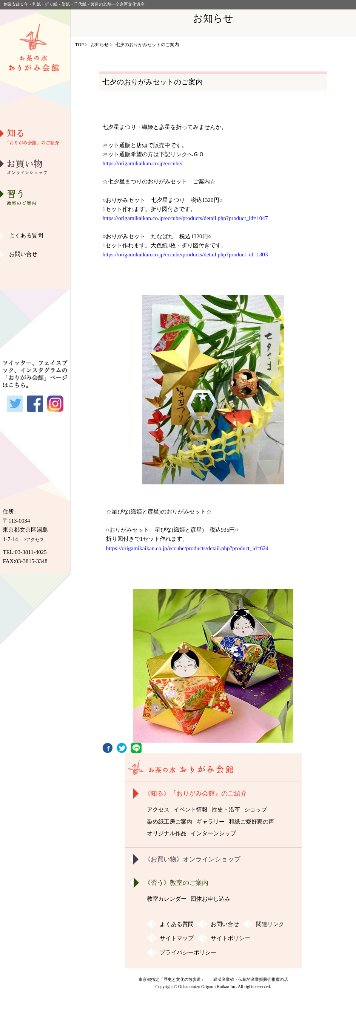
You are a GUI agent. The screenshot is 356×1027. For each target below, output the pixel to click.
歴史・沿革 (35, 178)
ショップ (255, 810)
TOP (79, 44)
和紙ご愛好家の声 (35, 255)
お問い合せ (23, 254)
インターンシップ (213, 833)
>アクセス (34, 539)
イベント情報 (191, 810)
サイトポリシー (230, 938)
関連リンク (270, 924)
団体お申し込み (210, 899)
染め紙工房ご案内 (35, 217)
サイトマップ (177, 938)
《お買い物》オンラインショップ (192, 859)
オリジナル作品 (35, 274)
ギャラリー (35, 236)
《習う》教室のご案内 (176, 882)
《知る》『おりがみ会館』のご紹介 (195, 793)
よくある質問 (26, 236)
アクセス (158, 810)
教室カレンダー (166, 899)
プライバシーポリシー (188, 952)
